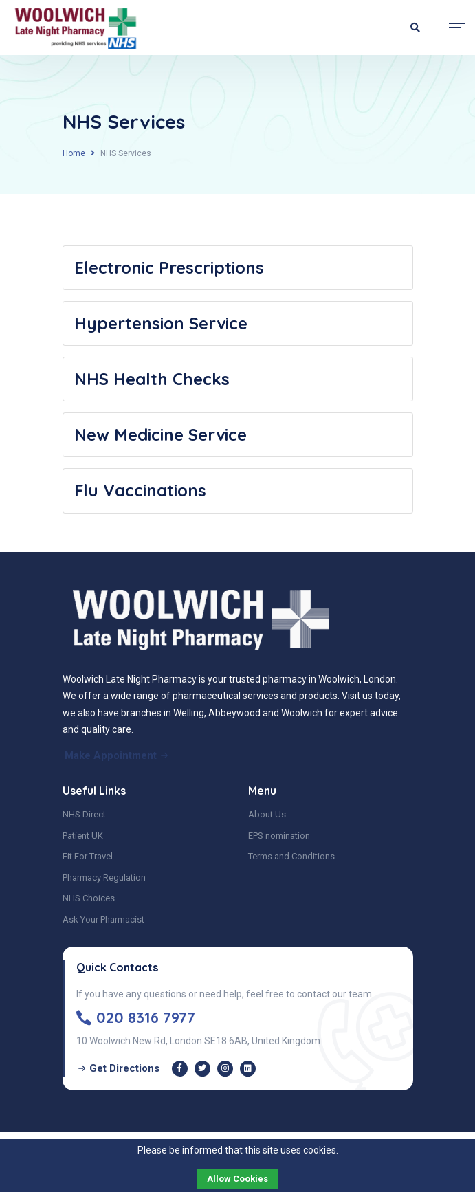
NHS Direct (84, 814)
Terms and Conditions (291, 856)
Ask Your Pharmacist (103, 919)
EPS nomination (279, 835)
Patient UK (83, 835)
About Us (267, 814)
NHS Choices (89, 898)
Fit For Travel (88, 856)
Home (74, 153)
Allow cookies (237, 1178)
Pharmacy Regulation (104, 877)
